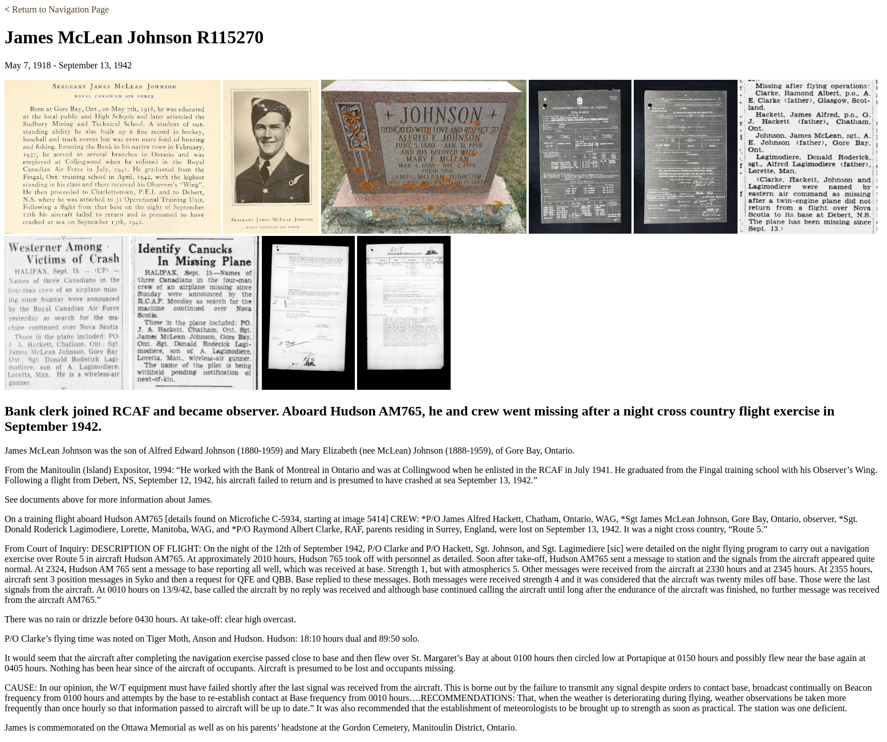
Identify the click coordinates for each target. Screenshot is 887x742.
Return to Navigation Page (60, 9)
